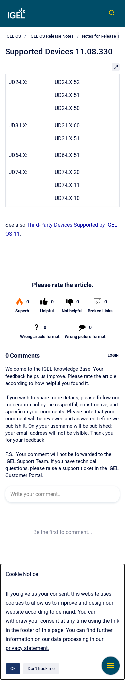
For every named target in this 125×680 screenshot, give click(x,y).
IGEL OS (13, 36)
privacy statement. (27, 648)
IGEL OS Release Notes (51, 36)
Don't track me (41, 668)
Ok (13, 668)
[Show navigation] (111, 666)
